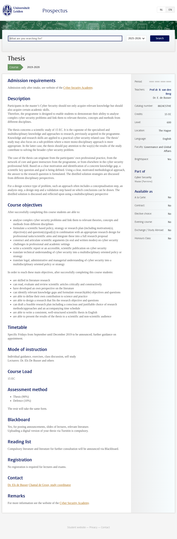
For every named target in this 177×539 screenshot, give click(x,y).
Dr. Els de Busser (18, 484)
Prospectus (55, 10)
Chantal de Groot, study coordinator (50, 484)
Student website (76, 527)
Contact (105, 527)
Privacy (93, 527)
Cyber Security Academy (77, 87)
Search (160, 38)
